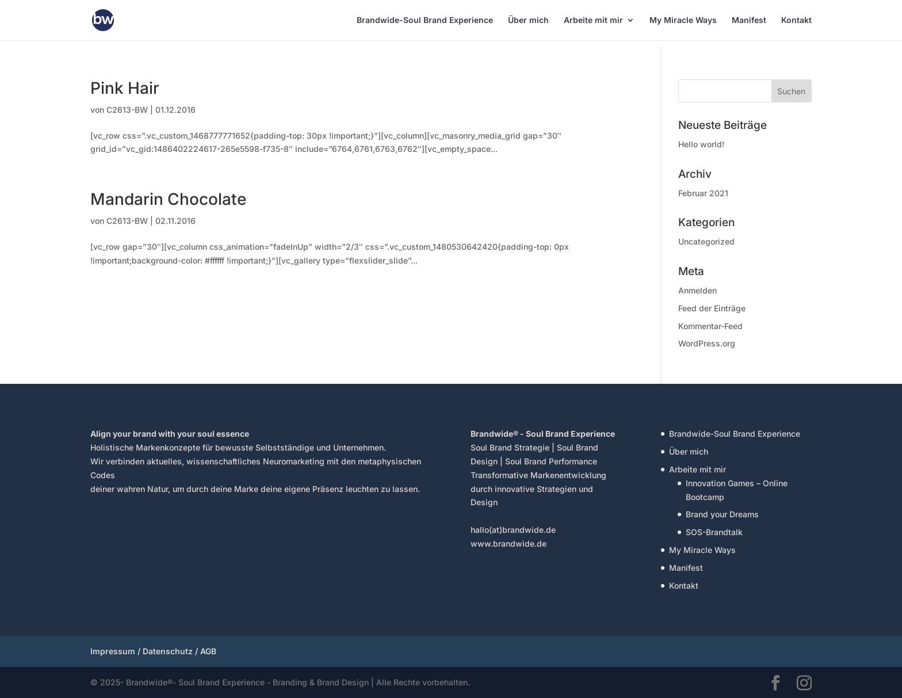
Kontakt (796, 20)
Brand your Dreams (722, 514)
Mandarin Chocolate (168, 199)
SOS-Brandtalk (714, 532)
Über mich (528, 20)
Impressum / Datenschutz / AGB (153, 651)
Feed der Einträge (712, 308)
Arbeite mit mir (593, 20)
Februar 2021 (703, 193)
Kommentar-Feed (710, 326)
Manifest (749, 20)
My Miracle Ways (683, 20)
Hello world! (701, 144)
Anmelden (697, 290)
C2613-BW (127, 110)
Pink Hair (124, 88)
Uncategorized (706, 241)
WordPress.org (706, 343)
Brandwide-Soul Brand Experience (425, 20)
